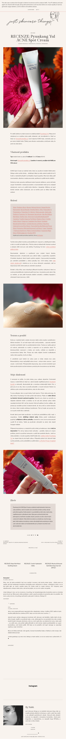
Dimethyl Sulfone (34, 210)
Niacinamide (16, 210)
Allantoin (32, 212)
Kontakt (33, 742)
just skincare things (27, 749)
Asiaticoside (48, 212)
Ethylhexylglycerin (22, 233)
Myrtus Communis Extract (34, 231)
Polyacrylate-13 (47, 210)
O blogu (33, 740)
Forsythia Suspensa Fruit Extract (27, 219)
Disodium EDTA (31, 233)
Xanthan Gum (23, 217)
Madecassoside (40, 212)
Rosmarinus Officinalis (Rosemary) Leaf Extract (29, 228)
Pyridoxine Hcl (23, 214)
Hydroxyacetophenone (20, 231)
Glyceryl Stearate (25, 210)
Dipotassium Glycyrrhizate (34, 214)
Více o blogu (28, 737)
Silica (41, 210)
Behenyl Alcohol (36, 207)
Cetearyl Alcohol (45, 207)
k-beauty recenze (23, 43)
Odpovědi (12, 603)
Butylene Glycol (41, 219)
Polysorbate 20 (25, 212)
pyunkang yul (32, 43)
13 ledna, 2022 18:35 (13, 608)
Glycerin (29, 207)
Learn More (31, 9)
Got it (37, 9)
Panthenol (16, 214)
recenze (38, 43)
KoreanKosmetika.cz (22, 139)
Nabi (9, 607)
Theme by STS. (41, 749)
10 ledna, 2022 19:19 (8, 579)
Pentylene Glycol (21, 207)
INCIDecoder (40, 235)
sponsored (45, 43)
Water (14, 207)
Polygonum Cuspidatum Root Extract (31, 221)
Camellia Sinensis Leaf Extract (34, 224)
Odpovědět (6, 598)
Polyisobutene (17, 212)
